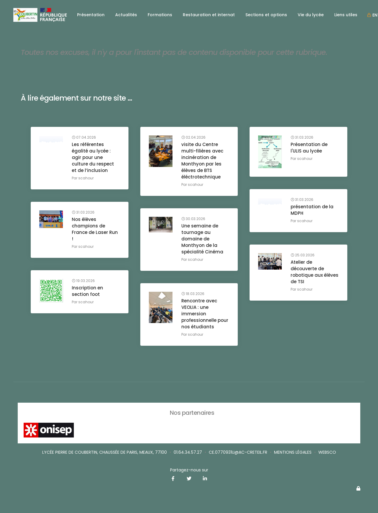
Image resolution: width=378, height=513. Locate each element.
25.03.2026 (303, 255)
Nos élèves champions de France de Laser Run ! (95, 229)
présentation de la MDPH (312, 210)
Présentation (91, 15)
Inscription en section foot (87, 291)
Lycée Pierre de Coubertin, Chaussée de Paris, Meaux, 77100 (104, 452)
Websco (327, 452)
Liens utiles (345, 15)
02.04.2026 (194, 137)
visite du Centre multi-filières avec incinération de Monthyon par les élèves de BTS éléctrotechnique (203, 161)
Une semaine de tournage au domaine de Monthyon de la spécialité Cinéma (203, 239)
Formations (160, 15)
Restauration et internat (209, 15)
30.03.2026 (194, 219)
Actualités (126, 15)
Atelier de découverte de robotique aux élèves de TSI (307, 272)
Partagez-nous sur (189, 470)
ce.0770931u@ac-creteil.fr (238, 452)
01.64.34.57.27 (188, 452)
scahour (86, 178)
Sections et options (266, 15)
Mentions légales (293, 452)
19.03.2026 (83, 281)
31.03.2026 (302, 137)
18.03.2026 (193, 294)
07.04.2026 (84, 137)
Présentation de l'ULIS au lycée (309, 148)
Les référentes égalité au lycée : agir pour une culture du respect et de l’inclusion (93, 158)
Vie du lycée (311, 15)
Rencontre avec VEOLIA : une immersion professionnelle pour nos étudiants (205, 314)
